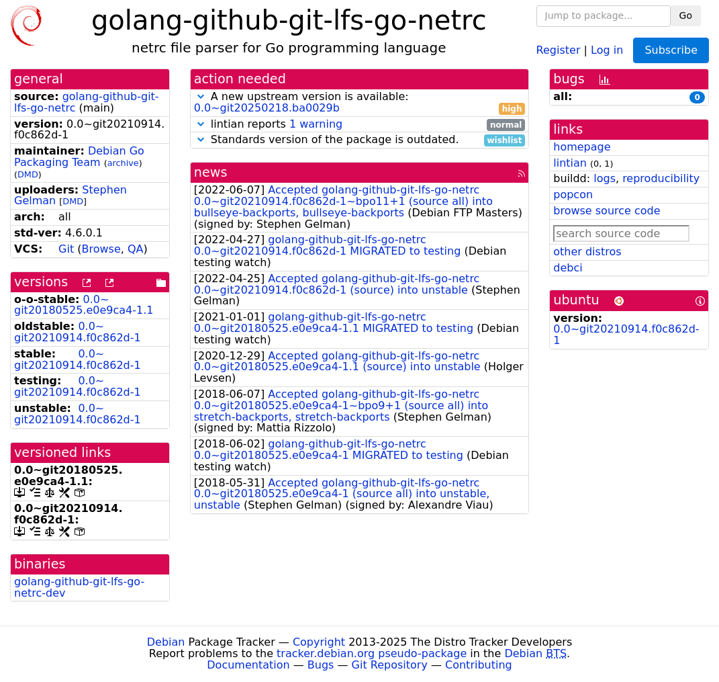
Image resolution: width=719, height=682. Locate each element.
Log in (607, 49)
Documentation (248, 664)
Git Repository (390, 664)
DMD (27, 174)
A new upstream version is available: (360, 102)
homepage (581, 146)
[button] (200, 96)
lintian (570, 163)
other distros (587, 251)
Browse (100, 249)
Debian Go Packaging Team (79, 156)
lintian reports (360, 124)
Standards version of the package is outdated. (360, 140)
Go (685, 15)
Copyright (319, 642)
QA (136, 249)
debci (567, 267)
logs (604, 178)
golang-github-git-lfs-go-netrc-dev (79, 587)
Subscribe (671, 50)
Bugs (320, 664)
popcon (573, 194)
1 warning (315, 124)
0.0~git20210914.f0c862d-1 (77, 332)
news (211, 172)
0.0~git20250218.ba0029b (267, 107)
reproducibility (661, 178)
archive (123, 163)
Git (66, 249)
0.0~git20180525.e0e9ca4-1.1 (83, 305)
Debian (166, 642)
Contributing (478, 664)
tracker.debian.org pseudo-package (372, 653)
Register (558, 49)
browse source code (606, 210)
